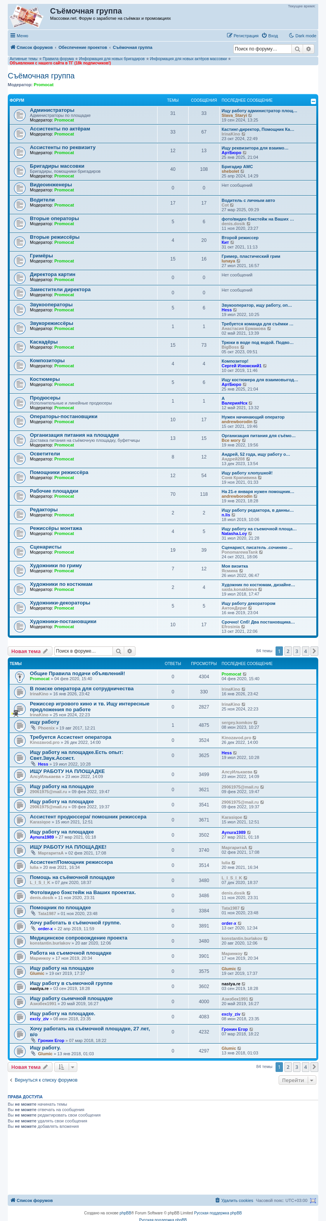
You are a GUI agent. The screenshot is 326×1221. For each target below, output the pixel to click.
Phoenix (46, 728)
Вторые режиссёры (55, 237)
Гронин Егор (51, 1040)
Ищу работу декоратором (249, 603)
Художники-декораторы (60, 603)
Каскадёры (44, 342)
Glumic (37, 973)
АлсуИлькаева (45, 776)
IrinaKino (231, 134)
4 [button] (305, 651)
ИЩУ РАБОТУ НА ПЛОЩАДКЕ (67, 771)
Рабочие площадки (54, 491)
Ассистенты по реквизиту (62, 147)
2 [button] (288, 651)
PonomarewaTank (240, 552)
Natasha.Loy (234, 533)
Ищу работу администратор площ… (259, 110)
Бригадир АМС (237, 166)
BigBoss (230, 347)
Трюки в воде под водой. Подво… (258, 342)
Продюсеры (45, 398)
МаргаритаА (51, 853)
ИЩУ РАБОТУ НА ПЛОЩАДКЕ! (68, 847)
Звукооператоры (51, 304)
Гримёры (41, 256)
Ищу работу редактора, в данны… (258, 510)
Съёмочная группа (41, 75)
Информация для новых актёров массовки (188, 59)
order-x (45, 928)
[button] (314, 651)
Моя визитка (235, 566)
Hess (227, 309)
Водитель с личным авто (248, 200)
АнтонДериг (234, 608)
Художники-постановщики (63, 621)
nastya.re (39, 988)
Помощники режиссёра (59, 472)
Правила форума (58, 59)
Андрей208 (233, 459)
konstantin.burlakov (50, 943)
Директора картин (52, 274)
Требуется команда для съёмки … (257, 323)
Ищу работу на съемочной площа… (259, 528)
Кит (225, 242)
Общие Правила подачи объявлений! (77, 673)
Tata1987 (47, 913)
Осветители (45, 454)
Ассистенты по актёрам (60, 129)
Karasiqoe (40, 822)
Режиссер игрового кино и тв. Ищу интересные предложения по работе (89, 706)
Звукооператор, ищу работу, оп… (257, 305)
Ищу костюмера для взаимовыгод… (260, 379)
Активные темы (24, 59)
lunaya (228, 261)
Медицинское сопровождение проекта (78, 938)
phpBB (125, 1213)
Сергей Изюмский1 (242, 365)
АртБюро (231, 152)
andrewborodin (237, 421)
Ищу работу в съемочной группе (71, 983)
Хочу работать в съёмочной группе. (75, 923)
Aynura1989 (42, 837)
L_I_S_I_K (40, 882)
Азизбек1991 (43, 1003)
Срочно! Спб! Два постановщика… (258, 622)
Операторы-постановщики (63, 416)
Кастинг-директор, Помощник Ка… (258, 129)
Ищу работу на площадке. (62, 1013)
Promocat (44, 84)
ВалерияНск (235, 403)
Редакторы (44, 509)
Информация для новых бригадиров (112, 59)
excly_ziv (39, 1018)
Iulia (34, 867)
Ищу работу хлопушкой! (247, 473)
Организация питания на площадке (74, 435)
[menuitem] (269, 35)
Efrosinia (231, 626)
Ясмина (230, 570)
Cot (225, 205)
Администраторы (52, 110)
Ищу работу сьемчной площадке (71, 998)
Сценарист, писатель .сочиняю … (257, 547)
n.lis (226, 514)
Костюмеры (45, 379)
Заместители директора (60, 289)
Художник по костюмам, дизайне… (258, 584)
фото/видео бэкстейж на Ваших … (258, 219)
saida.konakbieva (239, 589)
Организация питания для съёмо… (259, 435)
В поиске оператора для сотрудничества (82, 688)
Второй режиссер (240, 237)
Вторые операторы (54, 218)
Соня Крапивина (239, 477)
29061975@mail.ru (48, 791)
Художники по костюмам (61, 584)
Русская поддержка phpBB (218, 1213)
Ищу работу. (45, 1048)
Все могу (231, 440)
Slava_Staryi (234, 115)
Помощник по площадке (60, 907)
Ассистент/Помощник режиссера (71, 862)
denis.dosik (233, 223)
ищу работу (44, 722)
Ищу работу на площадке (62, 786)
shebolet (230, 171)
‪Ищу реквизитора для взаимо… (255, 148)
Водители (42, 200)
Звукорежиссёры (51, 323)
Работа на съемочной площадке (70, 953)
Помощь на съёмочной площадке (72, 877)
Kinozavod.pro (44, 742)
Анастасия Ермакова (244, 328)
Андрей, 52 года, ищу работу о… (256, 454)
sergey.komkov (237, 722)
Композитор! (235, 361)
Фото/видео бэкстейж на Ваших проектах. (83, 892)
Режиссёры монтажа (56, 528)
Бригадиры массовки (57, 166)
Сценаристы (45, 547)
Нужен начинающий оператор (253, 417)
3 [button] (296, 651)
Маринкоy (40, 958)
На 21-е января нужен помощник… (258, 491)
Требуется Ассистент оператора (70, 737)
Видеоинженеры (51, 185)
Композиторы (47, 360)
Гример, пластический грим (251, 256)
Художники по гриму (56, 565)
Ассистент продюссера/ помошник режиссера (88, 817)
